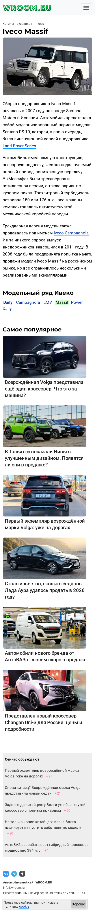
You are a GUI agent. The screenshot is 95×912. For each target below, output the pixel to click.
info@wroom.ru (14, 887)
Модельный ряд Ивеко (38, 292)
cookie (24, 906)
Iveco (40, 24)
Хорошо (78, 904)
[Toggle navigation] (86, 8)
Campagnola (28, 302)
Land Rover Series (19, 145)
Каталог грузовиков (17, 24)
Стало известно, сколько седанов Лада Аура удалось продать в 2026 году (45, 590)
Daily (8, 302)
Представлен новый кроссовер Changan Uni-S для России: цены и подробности (43, 722)
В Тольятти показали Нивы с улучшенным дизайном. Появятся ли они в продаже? (44, 458)
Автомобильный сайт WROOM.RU (27, 882)
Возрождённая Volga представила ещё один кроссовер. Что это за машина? (44, 389)
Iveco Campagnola (71, 233)
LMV (47, 302)
